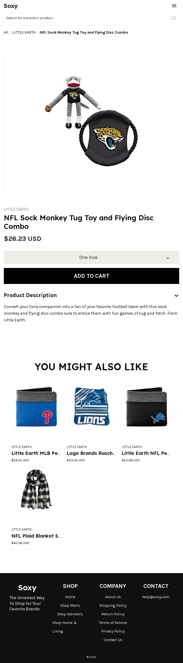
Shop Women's (70, 614)
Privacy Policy (113, 631)
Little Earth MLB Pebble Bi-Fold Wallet (57, 453)
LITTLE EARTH (24, 32)
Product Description (30, 295)
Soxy (11, 5)
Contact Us (113, 639)
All (6, 32)
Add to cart (91, 275)
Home (70, 597)
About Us (113, 597)
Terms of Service (113, 622)
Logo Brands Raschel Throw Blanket (110, 453)
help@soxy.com (155, 597)
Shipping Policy (113, 605)
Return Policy (113, 614)
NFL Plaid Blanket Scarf (39, 536)
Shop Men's (70, 605)
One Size (88, 257)
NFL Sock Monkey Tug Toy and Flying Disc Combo (84, 32)
